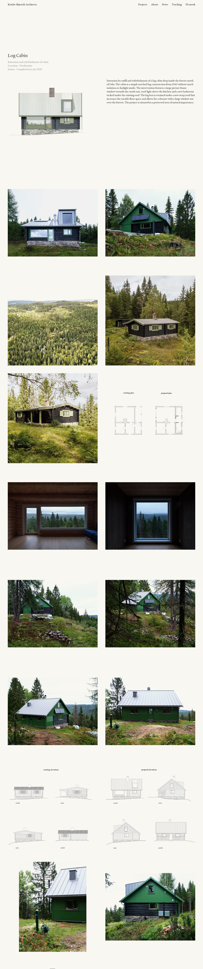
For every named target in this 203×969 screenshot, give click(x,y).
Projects (142, 4)
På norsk (190, 4)
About (154, 4)
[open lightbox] (52, 123)
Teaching (177, 4)
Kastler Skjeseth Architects (22, 4)
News (165, 4)
